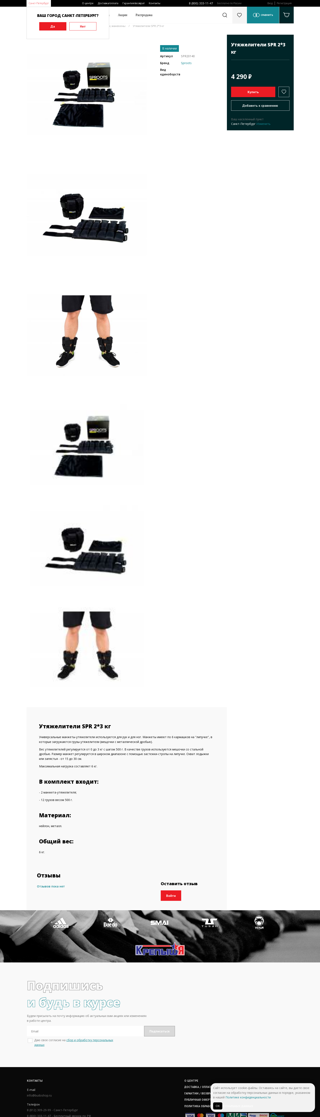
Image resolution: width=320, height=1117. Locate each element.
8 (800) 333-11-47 (201, 3)
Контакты (154, 3)
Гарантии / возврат (148, 1068)
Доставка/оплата (108, 3)
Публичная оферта (147, 1074)
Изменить (263, 124)
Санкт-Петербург (39, 3)
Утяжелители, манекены (109, 26)
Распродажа (144, 15)
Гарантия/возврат (134, 3)
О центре (88, 3)
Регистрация (284, 3)
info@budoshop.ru (39, 1071)
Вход (270, 3)
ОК (218, 1106)
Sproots (186, 63)
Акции (122, 15)
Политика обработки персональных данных (167, 1081)
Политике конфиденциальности (248, 1097)
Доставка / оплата (147, 1062)
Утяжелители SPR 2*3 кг (148, 26)
